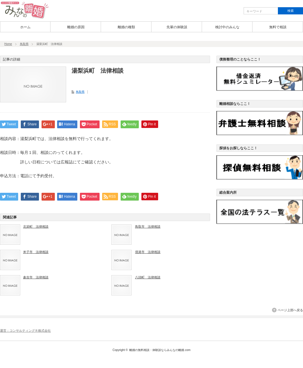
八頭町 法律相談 (147, 277)
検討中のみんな (227, 27)
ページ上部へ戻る (290, 310)
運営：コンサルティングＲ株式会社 (25, 330)
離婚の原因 (76, 27)
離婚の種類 (126, 27)
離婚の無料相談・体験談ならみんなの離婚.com (159, 350)
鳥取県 (24, 44)
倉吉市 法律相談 (35, 277)
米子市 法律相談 (35, 252)
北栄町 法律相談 (35, 226)
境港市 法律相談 (147, 252)
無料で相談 (278, 27)
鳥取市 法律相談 (147, 226)
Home (8, 44)
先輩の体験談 (177, 27)
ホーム (25, 27)
